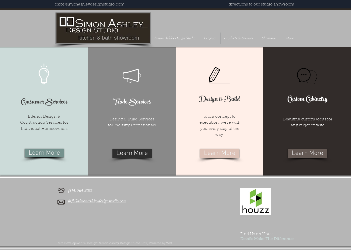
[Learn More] (44, 153)
